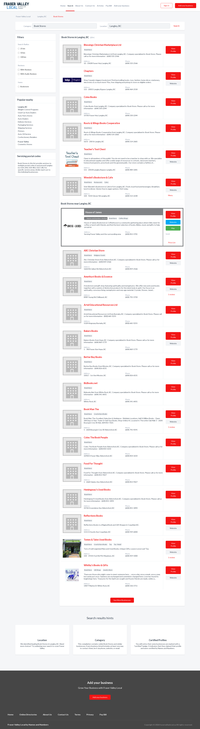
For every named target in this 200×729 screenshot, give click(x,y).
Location (103, 26)
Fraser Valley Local (23, 16)
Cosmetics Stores (25, 144)
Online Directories (28, 714)
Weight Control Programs (28, 109)
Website (173, 83)
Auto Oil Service (24, 134)
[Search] (176, 25)
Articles (100, 6)
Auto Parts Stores (25, 116)
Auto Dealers (23, 119)
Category (27, 26)
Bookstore (24, 86)
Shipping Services (25, 128)
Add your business (121, 6)
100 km (23, 57)
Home (62, 6)
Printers (21, 131)
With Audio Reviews (28, 74)
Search (70, 6)
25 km (22, 48)
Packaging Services (25, 125)
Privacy (90, 714)
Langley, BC (42, 16)
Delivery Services (25, 122)
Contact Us (90, 6)
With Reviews (26, 70)
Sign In (166, 5)
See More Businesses (122, 600)
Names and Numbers (38, 724)
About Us (79, 6)
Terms (77, 714)
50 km (22, 53)
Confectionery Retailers (27, 137)
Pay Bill (109, 6)
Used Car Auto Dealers (27, 113)
